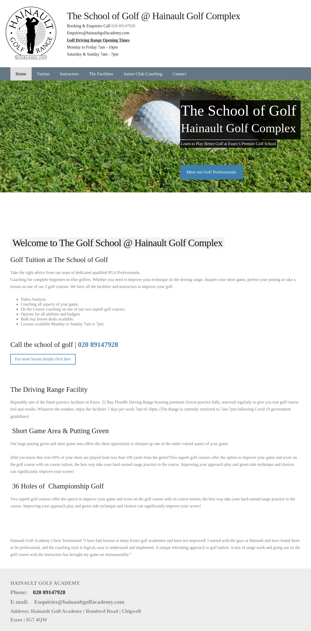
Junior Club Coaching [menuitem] (143, 70)
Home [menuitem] (21, 70)
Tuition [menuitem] (43, 70)
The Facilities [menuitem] (101, 70)
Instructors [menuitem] (69, 70)
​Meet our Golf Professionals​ (211, 168)
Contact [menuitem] (179, 70)
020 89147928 (128, 24)
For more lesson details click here (43, 356)
